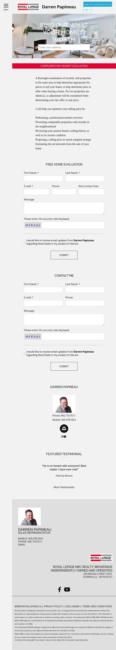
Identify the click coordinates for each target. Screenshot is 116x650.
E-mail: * (28, 186)
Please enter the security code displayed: (46, 219)
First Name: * (31, 172)
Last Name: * (72, 172)
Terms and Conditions (97, 606)
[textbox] (64, 47)
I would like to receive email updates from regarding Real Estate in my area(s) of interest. (60, 242)
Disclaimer (72, 606)
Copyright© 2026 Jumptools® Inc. (29, 640)
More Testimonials (64, 487)
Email (21, 544)
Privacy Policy (53, 606)
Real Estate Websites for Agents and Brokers (67, 640)
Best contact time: (89, 186)
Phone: (56, 186)
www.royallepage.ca (28, 606)
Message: (29, 199)
